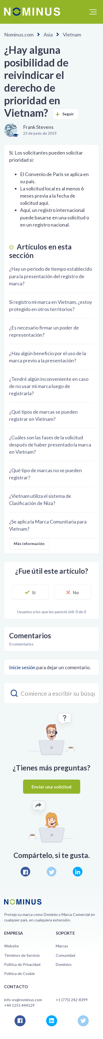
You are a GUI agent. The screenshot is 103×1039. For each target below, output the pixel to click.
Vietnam (72, 34)
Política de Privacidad (22, 964)
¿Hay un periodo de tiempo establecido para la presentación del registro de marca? (50, 276)
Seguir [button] (68, 113)
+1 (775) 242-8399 (72, 999)
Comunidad (65, 955)
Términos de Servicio (22, 955)
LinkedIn (77, 871)
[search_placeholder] (51, 693)
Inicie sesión (22, 667)
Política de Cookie (19, 973)
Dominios (64, 964)
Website (11, 946)
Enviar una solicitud (52, 786)
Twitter (51, 871)
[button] (93, 12)
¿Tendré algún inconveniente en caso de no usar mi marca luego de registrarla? (48, 386)
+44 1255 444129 (19, 1005)
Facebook (25, 871)
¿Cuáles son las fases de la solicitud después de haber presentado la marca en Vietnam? (50, 444)
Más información (29, 543)
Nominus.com (19, 34)
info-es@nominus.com (23, 999)
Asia (48, 34)
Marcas (62, 946)
